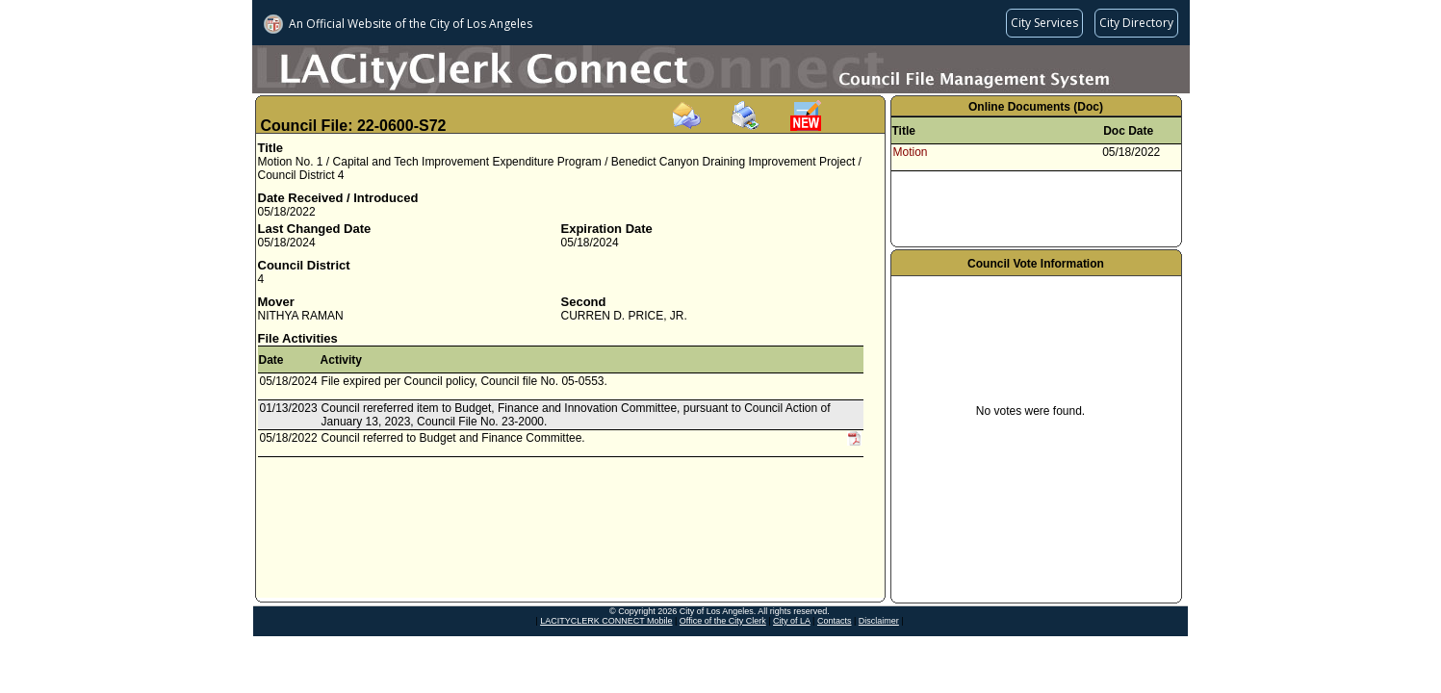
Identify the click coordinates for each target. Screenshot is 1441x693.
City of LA (792, 621)
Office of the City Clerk (723, 621)
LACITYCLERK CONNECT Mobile (606, 621)
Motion (910, 152)
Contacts (834, 621)
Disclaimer (879, 621)
